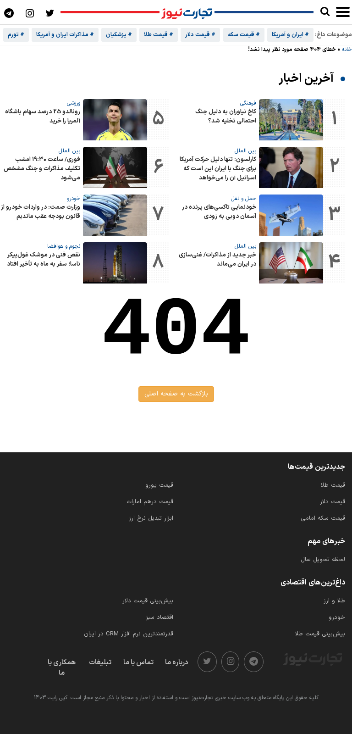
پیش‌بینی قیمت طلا (320, 634)
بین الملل (245, 151)
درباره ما (176, 662)
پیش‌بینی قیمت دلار (147, 601)
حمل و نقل (243, 199)
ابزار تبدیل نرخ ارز (151, 518)
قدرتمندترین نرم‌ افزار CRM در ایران (128, 634)
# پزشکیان (119, 35)
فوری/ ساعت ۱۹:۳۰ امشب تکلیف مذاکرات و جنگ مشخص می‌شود (42, 169)
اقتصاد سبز (159, 617)
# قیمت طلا (158, 35)
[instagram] (230, 661)
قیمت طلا (333, 485)
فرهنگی (248, 103)
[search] (325, 12)
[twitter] (207, 661)
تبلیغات (100, 662)
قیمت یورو (159, 485)
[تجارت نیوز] (187, 12)
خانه (347, 49)
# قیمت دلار (200, 35)
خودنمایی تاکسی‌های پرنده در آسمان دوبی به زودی (219, 212)
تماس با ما (138, 662)
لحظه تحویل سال (323, 559)
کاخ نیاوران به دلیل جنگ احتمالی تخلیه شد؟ (225, 116)
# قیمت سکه (244, 35)
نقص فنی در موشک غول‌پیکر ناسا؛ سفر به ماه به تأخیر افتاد (43, 259)
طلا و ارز (334, 601)
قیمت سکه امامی (323, 518)
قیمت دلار (332, 501)
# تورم (16, 35)
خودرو (73, 199)
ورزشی (73, 103)
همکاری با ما (62, 667)
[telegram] (254, 661)
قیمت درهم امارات (149, 501)
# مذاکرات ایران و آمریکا (65, 35)
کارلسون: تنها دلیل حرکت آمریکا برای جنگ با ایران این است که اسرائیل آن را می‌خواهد (218, 169)
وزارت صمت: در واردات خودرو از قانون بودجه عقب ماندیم (40, 212)
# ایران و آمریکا (290, 35)
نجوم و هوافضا (63, 246)
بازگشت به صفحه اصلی (176, 394)
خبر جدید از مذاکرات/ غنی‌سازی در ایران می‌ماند (217, 259)
